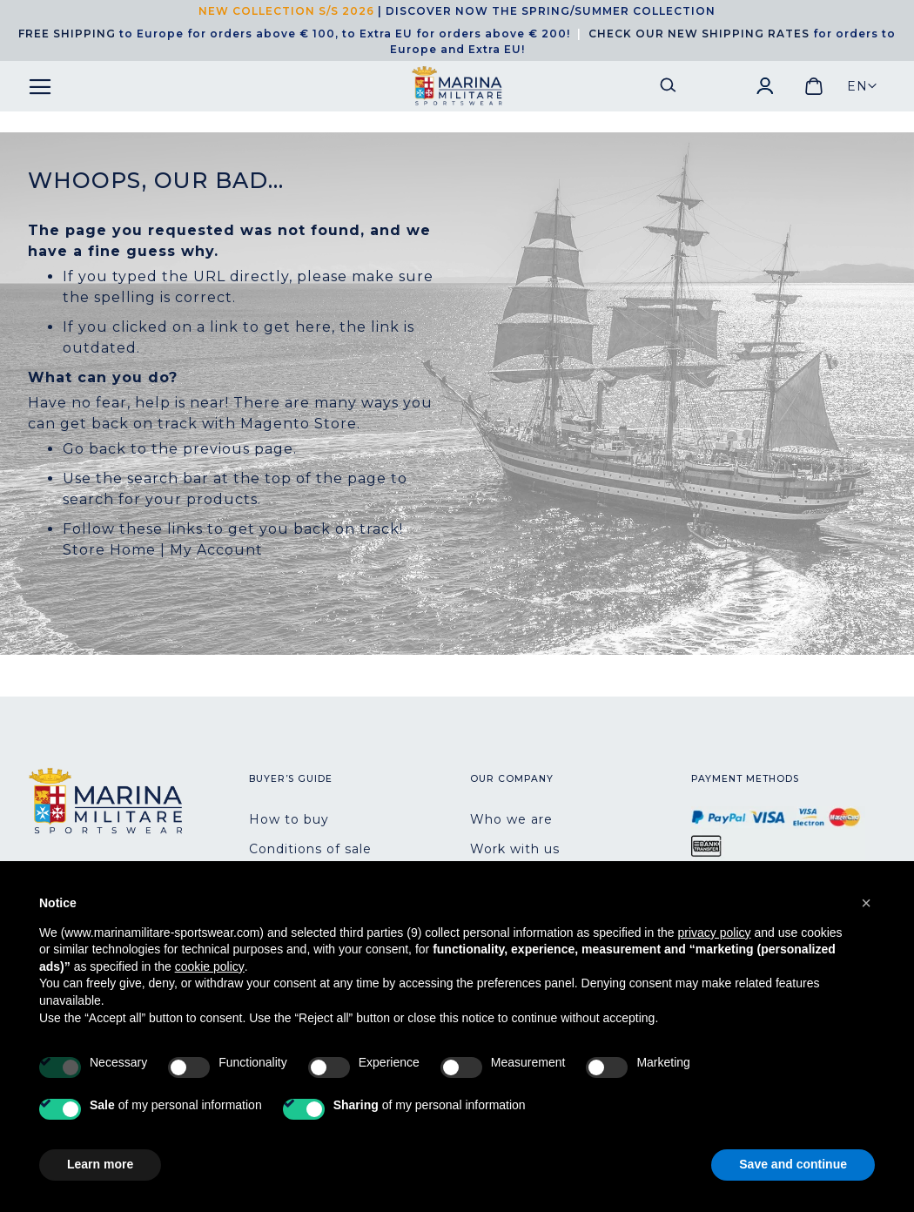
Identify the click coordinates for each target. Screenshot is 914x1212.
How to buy (289, 819)
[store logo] (457, 86)
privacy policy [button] (714, 932)
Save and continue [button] (793, 1164)
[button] (862, 86)
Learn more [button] (100, 1164)
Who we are (511, 819)
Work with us (515, 849)
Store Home (109, 550)
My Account (216, 550)
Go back (94, 449)
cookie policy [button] (210, 966)
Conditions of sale (310, 849)
